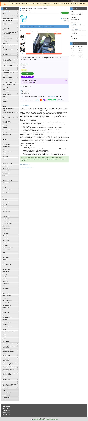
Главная (23, 26)
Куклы (4, 56)
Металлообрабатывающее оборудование (8, 370)
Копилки (4, 329)
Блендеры (5, 139)
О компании (5, 408)
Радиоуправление (7, 41)
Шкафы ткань (5, 288)
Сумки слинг (5, 197)
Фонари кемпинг (6, 226)
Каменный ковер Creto (8, 18)
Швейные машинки (7, 134)
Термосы (5, 278)
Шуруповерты (6, 240)
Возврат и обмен (6, 395)
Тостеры (4, 262)
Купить (27, 73)
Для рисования (6, 194)
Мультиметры (5, 154)
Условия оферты (6, 397)
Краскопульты (6, 307)
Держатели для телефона (8, 331)
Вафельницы (5, 235)
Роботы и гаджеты (7, 54)
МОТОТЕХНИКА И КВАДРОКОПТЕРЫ (7, 122)
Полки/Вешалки (6, 242)
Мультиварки (5, 266)
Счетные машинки (6, 214)
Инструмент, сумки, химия (8, 72)
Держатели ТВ (6, 302)
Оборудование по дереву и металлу (9, 23)
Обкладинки (5, 99)
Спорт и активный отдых (8, 67)
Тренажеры (5, 156)
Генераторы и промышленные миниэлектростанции (9, 59)
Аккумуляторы (6, 70)
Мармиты (5, 319)
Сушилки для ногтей (7, 163)
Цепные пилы (6, 202)
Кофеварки (5, 238)
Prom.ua (50, 418)
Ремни (4, 89)
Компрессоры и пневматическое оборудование (6, 28)
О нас (4, 390)
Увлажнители (5, 206)
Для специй (5, 245)
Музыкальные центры (7, 317)
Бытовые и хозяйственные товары (8, 118)
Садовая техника (6, 75)
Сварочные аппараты (7, 377)
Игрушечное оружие (7, 65)
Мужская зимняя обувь (8, 223)
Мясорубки (5, 259)
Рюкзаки (4, 96)
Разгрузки (5, 209)
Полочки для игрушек (7, 115)
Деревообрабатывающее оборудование (8, 346)
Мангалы (4, 339)
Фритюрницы (5, 257)
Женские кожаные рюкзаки (9, 84)
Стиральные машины (7, 300)
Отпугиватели (6, 175)
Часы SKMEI (5, 281)
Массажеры (5, 125)
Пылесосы (5, 127)
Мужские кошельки (7, 94)
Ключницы (5, 101)
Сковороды (5, 274)
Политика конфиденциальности (51, 419)
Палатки (4, 336)
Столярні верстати (6, 355)
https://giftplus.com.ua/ (76, 24)
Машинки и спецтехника (8, 49)
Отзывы (4, 399)
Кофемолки (5, 149)
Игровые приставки (7, 295)
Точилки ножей (6, 158)
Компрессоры (6, 283)
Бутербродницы (6, 144)
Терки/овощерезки (7, 216)
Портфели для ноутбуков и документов (9, 109)
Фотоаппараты (6, 312)
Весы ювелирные (6, 228)
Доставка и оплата (7, 392)
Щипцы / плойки (6, 168)
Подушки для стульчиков (8, 79)
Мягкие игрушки (6, 293)
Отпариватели (6, 233)
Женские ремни (6, 91)
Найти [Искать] (65, 12)
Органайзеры (6, 192)
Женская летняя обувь (8, 327)
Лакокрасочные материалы (9, 15)
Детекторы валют (6, 146)
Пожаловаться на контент (39, 419)
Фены (4, 161)
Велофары (5, 199)
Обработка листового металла (9, 366)
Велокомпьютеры (6, 310)
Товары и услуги (6, 11)
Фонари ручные (6, 211)
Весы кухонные (6, 141)
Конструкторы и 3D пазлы (8, 343)
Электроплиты (6, 137)
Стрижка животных (7, 305)
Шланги (4, 334)
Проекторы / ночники (7, 129)
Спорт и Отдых (6, 13)
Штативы (4, 178)
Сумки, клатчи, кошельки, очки (9, 82)
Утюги (4, 254)
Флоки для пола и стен (8, 20)
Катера (4, 52)
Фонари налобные (7, 264)
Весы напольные (6, 173)
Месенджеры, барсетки (8, 87)
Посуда (4, 276)
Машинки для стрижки (7, 166)
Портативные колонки (7, 290)
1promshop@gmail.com (76, 29)
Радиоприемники (6, 250)
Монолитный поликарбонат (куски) (9, 46)
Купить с (27, 76)
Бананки (4, 106)
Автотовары (5, 43)
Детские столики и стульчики (9, 112)
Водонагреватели (6, 298)
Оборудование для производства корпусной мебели (8, 351)
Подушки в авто (6, 269)
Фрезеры (5, 230)
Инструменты (5, 132)
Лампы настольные (7, 322)
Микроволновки (6, 314)
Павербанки (5, 324)
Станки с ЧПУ (5, 388)
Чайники (4, 252)
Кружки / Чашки (6, 182)
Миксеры (5, 185)
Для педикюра (6, 341)
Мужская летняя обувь (8, 247)
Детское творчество (7, 38)
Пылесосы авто (6, 218)
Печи (4, 286)
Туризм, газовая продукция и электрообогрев (9, 33)
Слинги (4, 103)
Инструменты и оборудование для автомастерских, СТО (9, 385)
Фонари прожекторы (7, 221)
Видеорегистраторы (7, 180)
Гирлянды (5, 204)
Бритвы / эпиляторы (7, 151)
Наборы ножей (6, 271)
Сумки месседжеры (7, 190)
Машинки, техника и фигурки (9, 63)
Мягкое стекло (6, 36)
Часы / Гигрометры (7, 170)
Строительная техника (7, 77)
